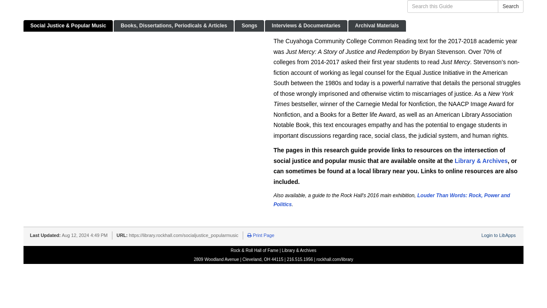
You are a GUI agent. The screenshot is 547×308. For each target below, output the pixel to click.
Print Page (260, 235)
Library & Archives (481, 160)
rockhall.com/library (334, 259)
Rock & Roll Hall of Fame (255, 250)
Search (511, 6)
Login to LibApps (499, 235)
